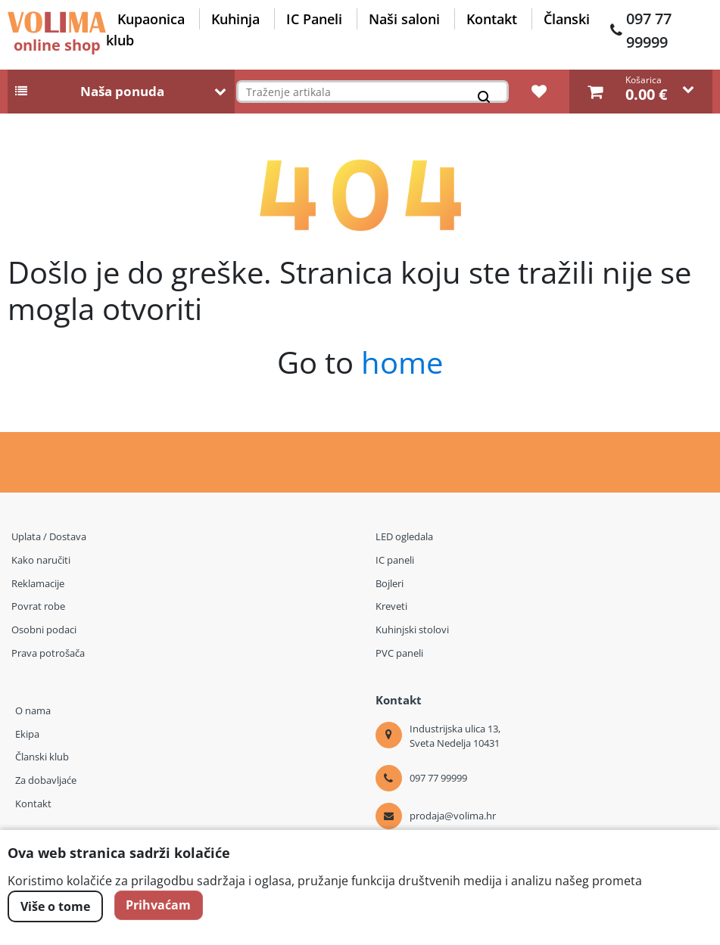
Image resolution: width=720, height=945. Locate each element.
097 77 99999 (649, 30)
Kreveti (391, 606)
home (402, 362)
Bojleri (390, 583)
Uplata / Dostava (48, 536)
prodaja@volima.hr (453, 815)
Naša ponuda (122, 91)
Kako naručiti (40, 560)
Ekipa (27, 734)
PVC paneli (399, 653)
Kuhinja (235, 19)
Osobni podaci (43, 629)
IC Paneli (314, 19)
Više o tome (55, 906)
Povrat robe (38, 606)
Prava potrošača (48, 653)
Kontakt (491, 19)
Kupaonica (151, 19)
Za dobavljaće (45, 780)
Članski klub (42, 756)
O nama (33, 710)
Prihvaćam (159, 906)
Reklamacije (37, 583)
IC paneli (395, 560)
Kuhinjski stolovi (412, 629)
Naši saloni (404, 19)
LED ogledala (404, 536)
